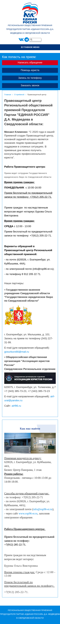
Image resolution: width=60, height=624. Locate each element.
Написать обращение (30, 62)
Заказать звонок (30, 85)
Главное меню (30, 47)
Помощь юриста (30, 70)
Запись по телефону (30, 78)
